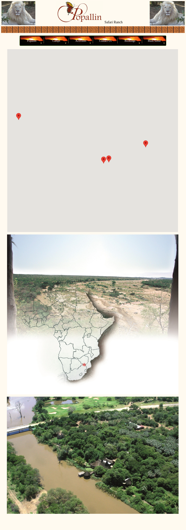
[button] (103, 160)
